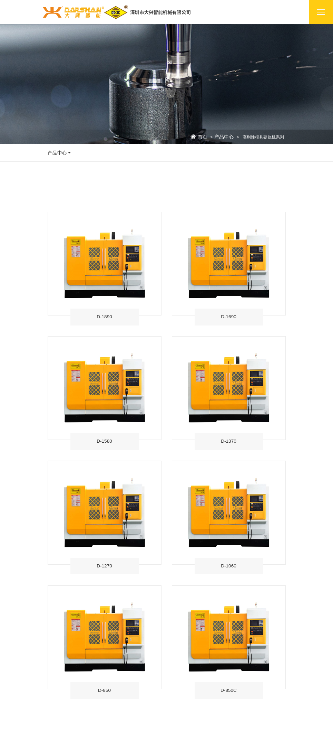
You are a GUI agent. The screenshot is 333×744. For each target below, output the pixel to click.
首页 (202, 137)
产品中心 (224, 137)
